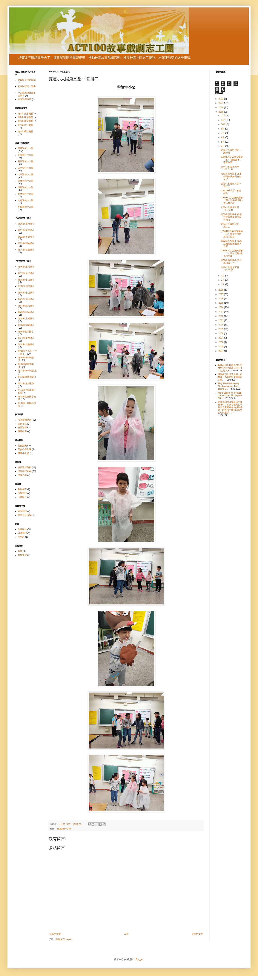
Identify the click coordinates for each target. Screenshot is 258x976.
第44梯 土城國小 (26, 318)
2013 (221, 311)
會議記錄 (22, 529)
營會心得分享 (24, 449)
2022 (221, 98)
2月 (223, 280)
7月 (223, 133)
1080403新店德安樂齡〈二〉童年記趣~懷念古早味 (232, 253)
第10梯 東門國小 (26, 223)
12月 (224, 115)
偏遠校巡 (22, 423)
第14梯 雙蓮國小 (26, 249)
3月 (223, 275)
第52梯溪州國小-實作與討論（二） (231, 261)
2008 (221, 333)
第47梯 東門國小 (26, 338)
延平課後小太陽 (25, 168)
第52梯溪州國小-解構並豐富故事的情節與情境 (231, 217)
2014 (221, 307)
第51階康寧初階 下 (27, 377)
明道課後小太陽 (25, 206)
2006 (221, 342)
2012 (221, 316)
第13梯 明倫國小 (26, 243)
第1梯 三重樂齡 (25, 113)
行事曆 (21, 537)
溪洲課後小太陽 (25, 187)
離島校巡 (22, 431)
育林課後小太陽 (25, 181)
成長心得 (22, 475)
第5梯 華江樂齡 (25, 131)
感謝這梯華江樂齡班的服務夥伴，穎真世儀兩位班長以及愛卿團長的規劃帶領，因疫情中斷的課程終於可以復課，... (230, 407)
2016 (221, 298)
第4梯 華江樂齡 (25, 125)
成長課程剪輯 (24, 467)
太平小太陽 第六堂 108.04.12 (230, 208)
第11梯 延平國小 (26, 230)
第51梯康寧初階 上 (27, 370)
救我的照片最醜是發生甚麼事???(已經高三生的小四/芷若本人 (230, 368)
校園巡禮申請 (24, 99)
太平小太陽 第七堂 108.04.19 (230, 168)
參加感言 (22, 489)
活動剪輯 (22, 493)
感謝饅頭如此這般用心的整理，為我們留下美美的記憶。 (230, 377)
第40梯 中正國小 (26, 292)
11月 (224, 120)
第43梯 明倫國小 (26, 312)
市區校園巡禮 (24, 420)
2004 (221, 351)
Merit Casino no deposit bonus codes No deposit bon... (230, 396)
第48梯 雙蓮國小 (26, 344)
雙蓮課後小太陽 (64, 828)
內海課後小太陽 (25, 200)
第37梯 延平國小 (26, 273)
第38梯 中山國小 (26, 279)
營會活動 (22, 445)
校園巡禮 (22, 427)
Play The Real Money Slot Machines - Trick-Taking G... (228, 386)
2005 (221, 346)
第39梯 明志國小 (26, 286)
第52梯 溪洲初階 (26, 383)
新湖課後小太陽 (25, 161)
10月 (224, 124)
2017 (221, 294)
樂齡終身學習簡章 (27, 80)
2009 (221, 329)
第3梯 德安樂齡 (25, 121)
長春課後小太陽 (25, 155)
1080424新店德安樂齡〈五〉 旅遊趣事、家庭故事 (232, 160)
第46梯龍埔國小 (26, 331)
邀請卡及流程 (24, 515)
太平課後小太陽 (25, 174)
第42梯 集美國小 (26, 305)
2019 (221, 111)
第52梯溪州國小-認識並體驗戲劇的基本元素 (231, 244)
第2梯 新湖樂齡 (25, 117)
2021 (221, 103)
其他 (20, 551)
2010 (221, 324)
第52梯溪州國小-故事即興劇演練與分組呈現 (231, 176)
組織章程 (22, 533)
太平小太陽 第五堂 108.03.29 (230, 268)
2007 (221, 338)
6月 (223, 137)
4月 (223, 146)
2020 (221, 107)
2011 (221, 320)
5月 (223, 142)
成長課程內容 (24, 471)
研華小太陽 (23, 453)
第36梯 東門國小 (26, 266)
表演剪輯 (22, 511)
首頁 (126, 934)
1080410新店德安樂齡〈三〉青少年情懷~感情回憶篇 (232, 234)
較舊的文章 (197, 934)
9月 (223, 128)
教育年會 (22, 555)
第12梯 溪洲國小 (26, 237)
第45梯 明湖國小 (26, 325)
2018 (221, 290)
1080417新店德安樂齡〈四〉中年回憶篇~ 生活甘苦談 (232, 200)
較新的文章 (55, 934)
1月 (223, 284)
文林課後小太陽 (25, 194)
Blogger (139, 959)
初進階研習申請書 (27, 86)
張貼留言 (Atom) (64, 939)
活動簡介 (22, 497)
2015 (221, 303)
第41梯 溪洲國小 (26, 299)
